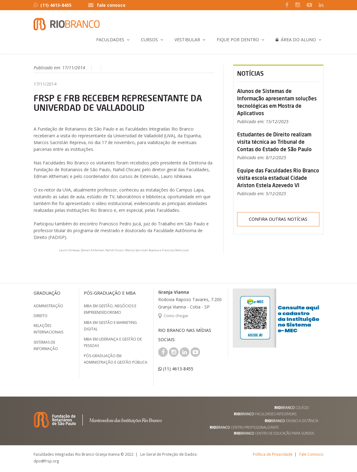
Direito (40, 315)
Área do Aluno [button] (296, 39)
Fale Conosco (311, 454)
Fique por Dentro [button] (238, 39)
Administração (48, 306)
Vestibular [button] (187, 39)
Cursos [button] (149, 39)
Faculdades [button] (110, 39)
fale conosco (111, 5)
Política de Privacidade (273, 454)
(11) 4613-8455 (53, 5)
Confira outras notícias (278, 219)
